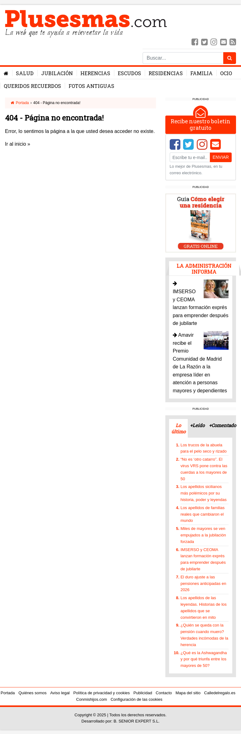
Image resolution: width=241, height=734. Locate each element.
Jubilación (57, 73)
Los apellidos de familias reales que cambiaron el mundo (203, 514)
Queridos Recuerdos (32, 86)
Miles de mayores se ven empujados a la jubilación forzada (203, 535)
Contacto (164, 693)
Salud (25, 73)
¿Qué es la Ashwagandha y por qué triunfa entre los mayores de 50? (204, 659)
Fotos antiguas (91, 86)
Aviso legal (60, 693)
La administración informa (204, 268)
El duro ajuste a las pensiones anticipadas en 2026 (203, 583)
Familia (201, 73)
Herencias (95, 73)
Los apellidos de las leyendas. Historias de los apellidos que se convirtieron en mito (204, 607)
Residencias (166, 73)
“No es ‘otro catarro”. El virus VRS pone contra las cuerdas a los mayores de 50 (204, 469)
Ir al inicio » (17, 144)
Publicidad (142, 693)
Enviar (221, 157)
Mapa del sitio (188, 693)
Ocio (226, 73)
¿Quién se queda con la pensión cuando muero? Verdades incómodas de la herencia (204, 635)
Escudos (129, 73)
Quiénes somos (32, 693)
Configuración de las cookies (136, 699)
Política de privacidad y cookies (101, 693)
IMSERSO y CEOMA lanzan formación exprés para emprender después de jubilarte (203, 559)
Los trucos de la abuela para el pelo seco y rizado (204, 448)
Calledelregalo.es (219, 693)
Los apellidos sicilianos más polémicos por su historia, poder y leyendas (204, 493)
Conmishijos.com (91, 699)
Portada (19, 103)
